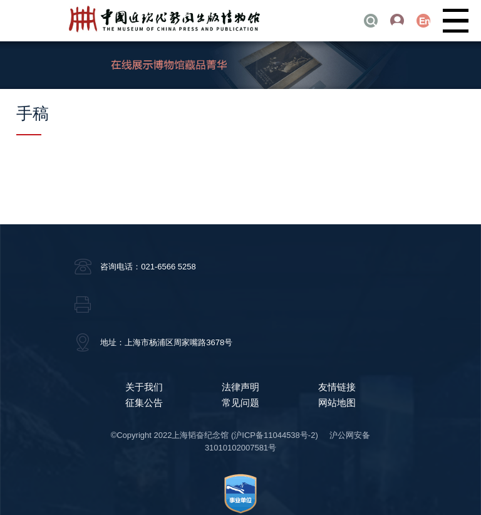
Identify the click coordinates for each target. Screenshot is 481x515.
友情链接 (337, 387)
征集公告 (144, 402)
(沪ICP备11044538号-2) (274, 435)
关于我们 (144, 387)
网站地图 (337, 402)
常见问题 (240, 402)
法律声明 (240, 387)
